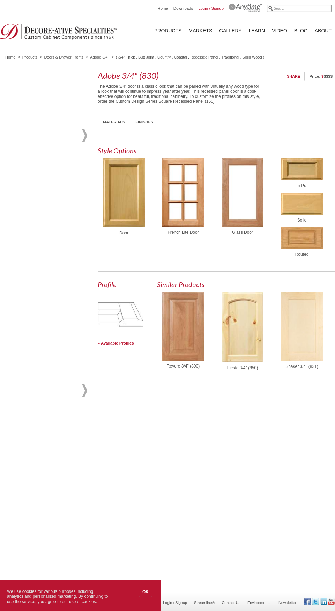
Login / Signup (211, 8)
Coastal (180, 57)
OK (145, 591)
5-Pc (302, 185)
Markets (201, 30)
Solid (302, 220)
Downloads (183, 8)
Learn (257, 30)
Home (162, 8)
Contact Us (231, 603)
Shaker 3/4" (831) (301, 366)
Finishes (144, 122)
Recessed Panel (204, 57)
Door (123, 233)
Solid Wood (252, 57)
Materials (114, 122)
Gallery (230, 30)
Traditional (230, 57)
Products (168, 30)
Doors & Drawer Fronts (63, 57)
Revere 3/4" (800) (183, 366)
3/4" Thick (126, 57)
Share (293, 76)
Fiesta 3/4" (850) (242, 367)
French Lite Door (183, 232)
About (323, 30)
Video (279, 30)
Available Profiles (117, 343)
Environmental (259, 603)
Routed (302, 254)
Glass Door (242, 232)
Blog (301, 30)
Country (164, 57)
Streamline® (204, 603)
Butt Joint (146, 57)
